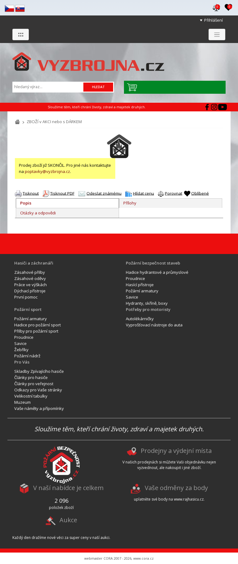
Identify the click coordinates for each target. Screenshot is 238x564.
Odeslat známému (103, 193)
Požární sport (28, 309)
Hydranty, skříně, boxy (147, 303)
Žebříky (21, 349)
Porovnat (173, 193)
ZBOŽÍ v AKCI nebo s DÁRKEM (54, 121)
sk (20, 8)
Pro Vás (21, 362)
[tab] (67, 203)
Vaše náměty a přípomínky (39, 408)
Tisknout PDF (62, 193)
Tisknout (31, 193)
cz (9, 8)
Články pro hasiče (31, 377)
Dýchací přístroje (30, 291)
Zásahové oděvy (30, 278)
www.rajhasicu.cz (189, 499)
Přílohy (129, 203)
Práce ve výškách (30, 284)
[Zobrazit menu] (217, 34)
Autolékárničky (140, 318)
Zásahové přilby (29, 272)
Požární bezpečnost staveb (153, 263)
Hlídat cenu (143, 193)
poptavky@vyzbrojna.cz (47, 171)
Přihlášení (213, 20)
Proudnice (135, 278)
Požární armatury (142, 291)
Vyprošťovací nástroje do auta (154, 325)
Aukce (68, 520)
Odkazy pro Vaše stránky (38, 390)
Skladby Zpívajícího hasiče (39, 371)
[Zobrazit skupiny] (20, 34)
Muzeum (22, 402)
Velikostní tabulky (30, 396)
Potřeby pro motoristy (148, 309)
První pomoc (25, 297)
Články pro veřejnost (33, 383)
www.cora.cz (143, 558)
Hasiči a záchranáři (33, 263)
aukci (104, 537)
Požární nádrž (27, 356)
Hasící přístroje (140, 284)
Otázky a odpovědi (38, 213)
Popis (25, 203)
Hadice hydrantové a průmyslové (157, 272)
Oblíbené (200, 193)
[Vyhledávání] (48, 87)
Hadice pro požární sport (37, 325)
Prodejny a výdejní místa (176, 451)
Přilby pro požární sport (36, 331)
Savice (132, 297)
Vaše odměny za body (176, 488)
